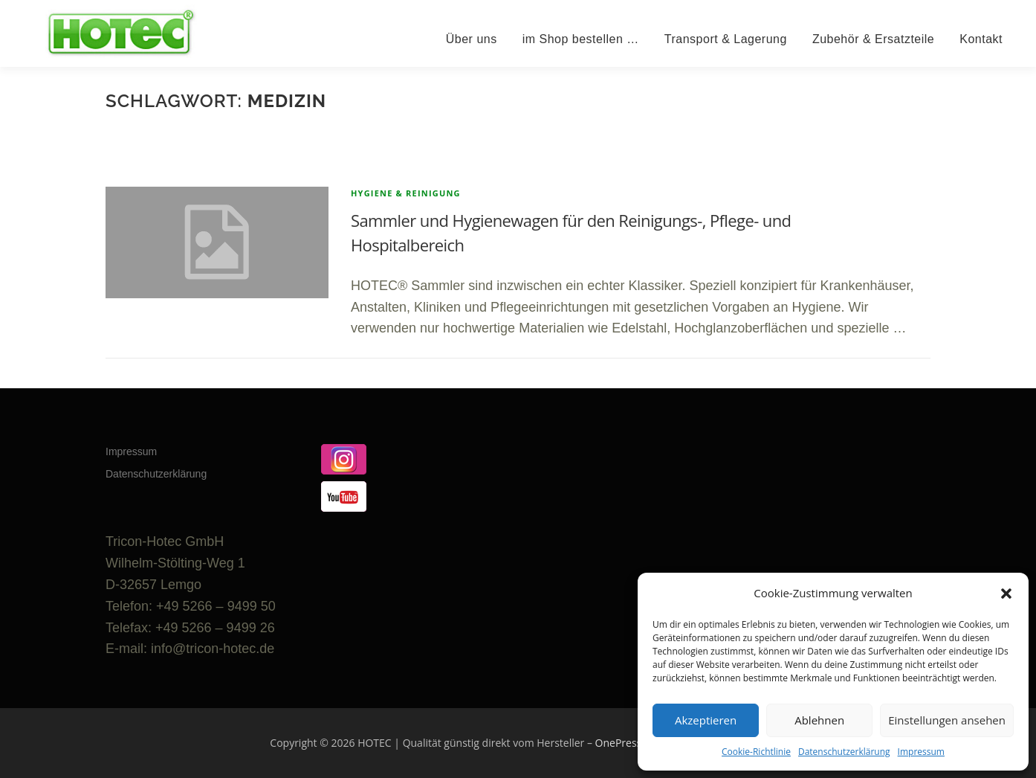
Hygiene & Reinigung (406, 193)
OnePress (618, 743)
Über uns (471, 39)
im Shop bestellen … (580, 39)
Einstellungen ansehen (947, 720)
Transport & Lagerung (725, 39)
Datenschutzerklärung (844, 751)
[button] (1006, 593)
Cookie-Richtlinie (756, 751)
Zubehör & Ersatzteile (873, 39)
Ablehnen (819, 720)
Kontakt (981, 39)
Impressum (921, 751)
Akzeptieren (705, 720)
